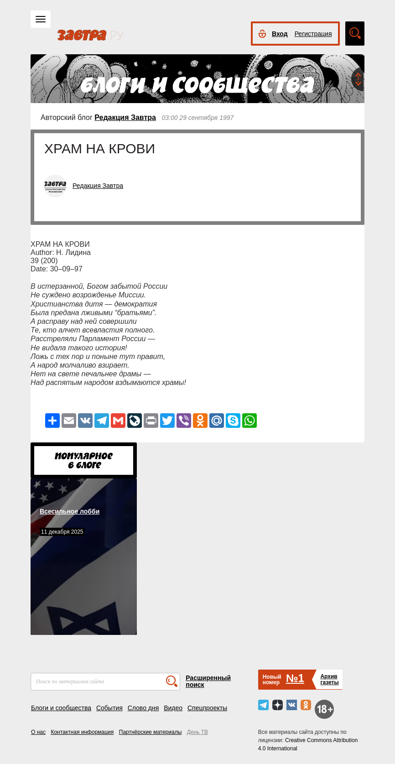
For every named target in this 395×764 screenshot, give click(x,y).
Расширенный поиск (208, 681)
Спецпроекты (207, 708)
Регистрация (313, 33)
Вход (280, 33)
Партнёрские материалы (150, 732)
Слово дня (143, 708)
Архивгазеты (329, 679)
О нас (38, 732)
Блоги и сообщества (61, 708)
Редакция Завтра (125, 117)
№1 (295, 678)
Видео (173, 708)
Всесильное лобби (69, 511)
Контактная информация (82, 732)
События (109, 708)
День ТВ (197, 732)
